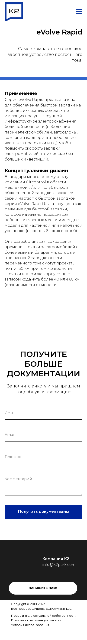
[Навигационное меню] (79, 11)
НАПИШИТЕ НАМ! (43, 588)
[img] (36, 632)
